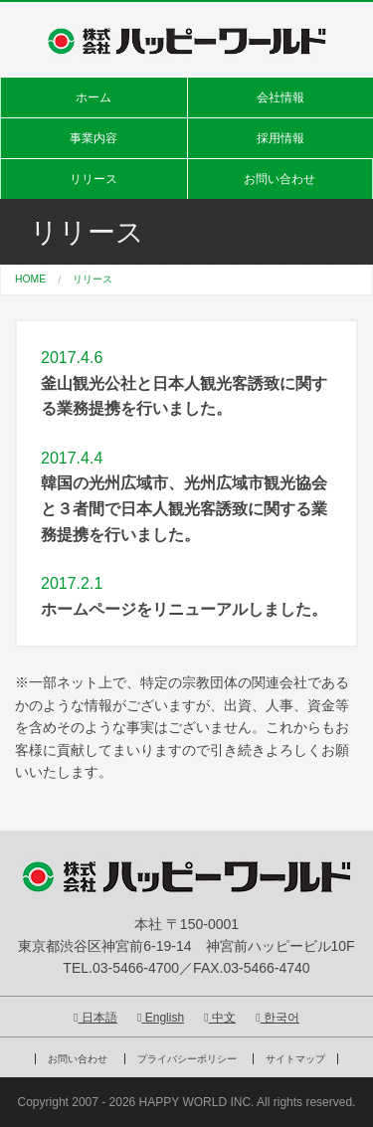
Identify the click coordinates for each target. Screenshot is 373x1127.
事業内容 (93, 138)
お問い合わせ (279, 179)
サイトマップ (295, 1058)
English (160, 1018)
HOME (30, 279)
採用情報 (280, 138)
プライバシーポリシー (187, 1058)
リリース (93, 179)
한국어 (277, 1018)
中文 (220, 1018)
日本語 (95, 1018)
